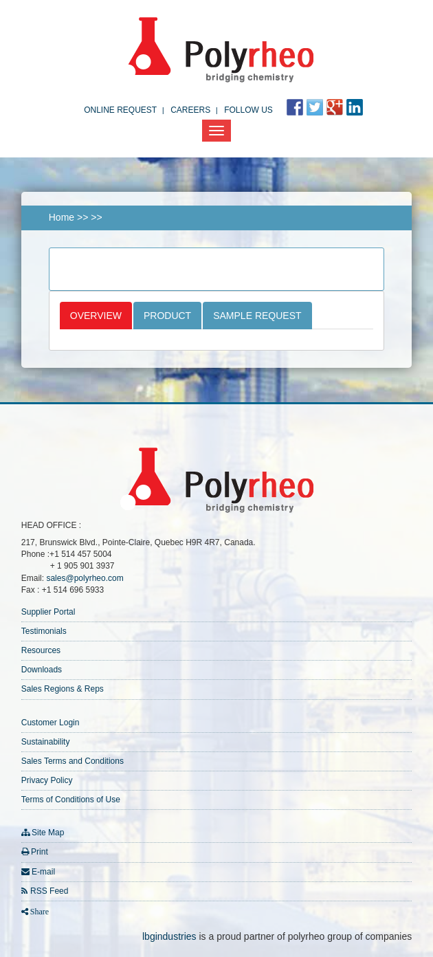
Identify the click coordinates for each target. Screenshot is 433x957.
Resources (40, 650)
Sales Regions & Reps (62, 689)
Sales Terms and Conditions (72, 761)
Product (167, 315)
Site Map (48, 832)
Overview (96, 315)
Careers (190, 110)
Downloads (41, 669)
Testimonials (44, 631)
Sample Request (257, 315)
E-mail (43, 872)
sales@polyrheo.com (84, 578)
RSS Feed (49, 891)
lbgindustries (169, 936)
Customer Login (50, 722)
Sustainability (45, 742)
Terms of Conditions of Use (70, 799)
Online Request (120, 110)
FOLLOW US (248, 110)
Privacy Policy (47, 780)
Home (61, 217)
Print (39, 852)
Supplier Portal (48, 612)
